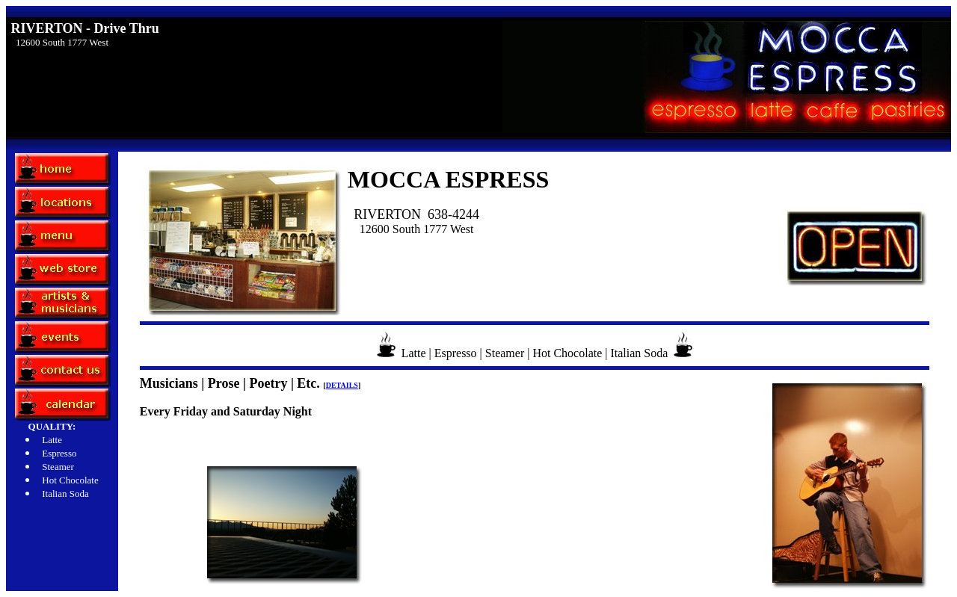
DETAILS (342, 385)
